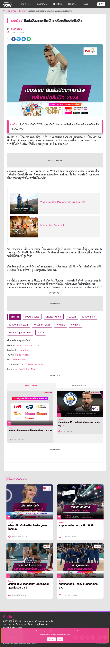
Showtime (57, 4)
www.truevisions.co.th (28, 345)
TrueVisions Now (27, 369)
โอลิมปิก (72, 317)
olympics (75, 325)
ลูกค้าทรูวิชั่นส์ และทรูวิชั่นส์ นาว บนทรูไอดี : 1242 (26, 625)
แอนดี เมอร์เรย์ (32, 317)
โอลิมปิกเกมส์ (88, 317)
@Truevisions (19, 359)
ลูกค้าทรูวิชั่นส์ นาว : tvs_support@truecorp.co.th (28, 621)
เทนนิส (41, 332)
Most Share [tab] (79, 386)
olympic (60, 325)
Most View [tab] (31, 386)
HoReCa (73, 4)
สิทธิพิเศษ (42, 4)
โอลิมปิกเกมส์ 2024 (18, 325)
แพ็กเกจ (25, 4)
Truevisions (24, 350)
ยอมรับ (51, 639)
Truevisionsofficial (34, 364)
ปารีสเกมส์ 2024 (42, 325)
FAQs (85, 4)
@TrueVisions (22, 355)
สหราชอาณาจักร (53, 317)
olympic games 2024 (20, 332)
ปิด (60, 639)
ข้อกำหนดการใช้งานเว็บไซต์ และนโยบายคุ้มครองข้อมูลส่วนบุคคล (55, 635)
